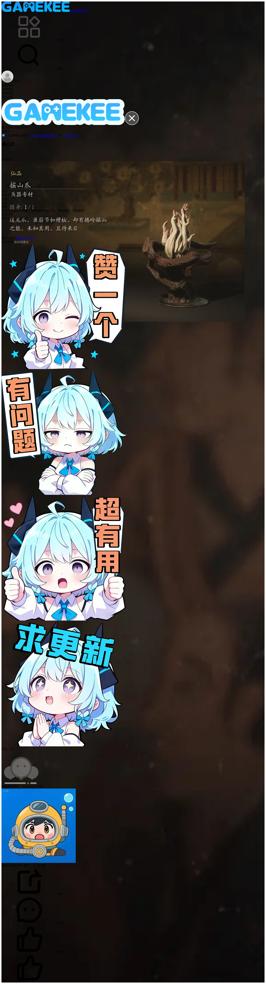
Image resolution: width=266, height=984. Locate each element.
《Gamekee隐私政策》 (43, 135)
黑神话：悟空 (25, 238)
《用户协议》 (71, 135)
